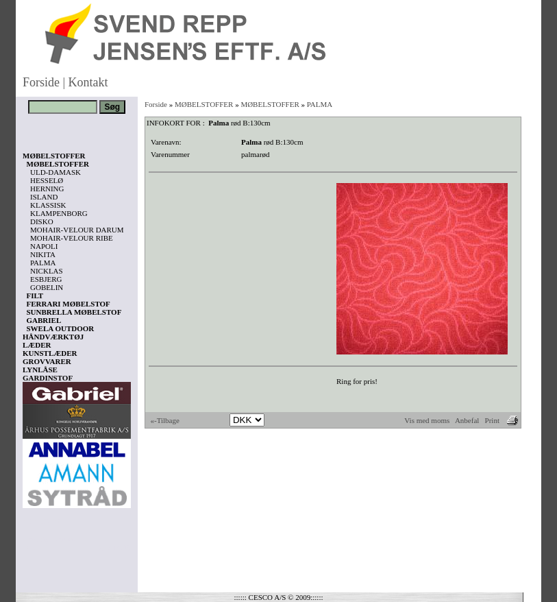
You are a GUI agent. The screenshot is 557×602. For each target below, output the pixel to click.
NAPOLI (44, 246)
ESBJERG (46, 279)
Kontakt (88, 82)
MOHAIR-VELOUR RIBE (71, 238)
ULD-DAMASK (55, 172)
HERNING (47, 188)
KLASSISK (48, 205)
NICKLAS (46, 271)
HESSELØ (46, 180)
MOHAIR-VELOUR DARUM (77, 230)
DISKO (41, 221)
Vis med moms (426, 420)
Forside (41, 82)
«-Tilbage (165, 420)
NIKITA (42, 254)
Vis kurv (41, 520)
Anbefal (467, 420)
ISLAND (44, 197)
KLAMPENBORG (59, 213)
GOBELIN (46, 287)
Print (492, 420)
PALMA (43, 262)
